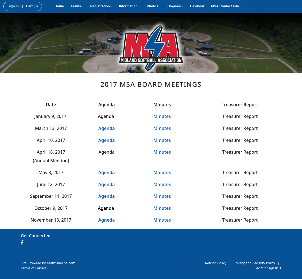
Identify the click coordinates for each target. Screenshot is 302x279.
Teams (77, 6)
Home (59, 6)
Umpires (175, 6)
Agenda (106, 184)
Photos (154, 6)
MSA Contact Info (226, 6)
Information (129, 6)
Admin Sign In (268, 268)
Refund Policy (215, 263)
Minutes (162, 116)
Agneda (106, 220)
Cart (32, 6)
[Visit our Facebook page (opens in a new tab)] (23, 243)
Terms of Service (34, 268)
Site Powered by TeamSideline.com (48, 263)
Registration (101, 6)
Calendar (197, 6)
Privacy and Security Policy (254, 263)
